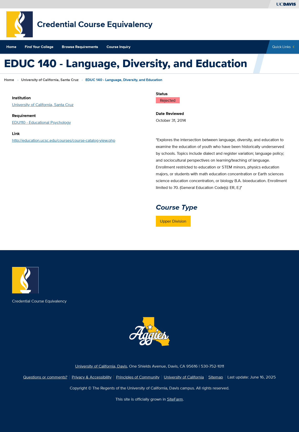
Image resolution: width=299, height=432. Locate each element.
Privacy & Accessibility (92, 377)
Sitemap (215, 377)
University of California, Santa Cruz (50, 79)
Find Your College (39, 46)
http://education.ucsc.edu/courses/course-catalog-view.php (63, 140)
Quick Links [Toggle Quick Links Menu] (281, 46)
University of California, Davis (101, 366)
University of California (184, 377)
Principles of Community (137, 377)
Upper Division (173, 221)
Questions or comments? (45, 377)
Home (11, 46)
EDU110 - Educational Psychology (41, 122)
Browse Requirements (80, 46)
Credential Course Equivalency (94, 24)
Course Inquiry (118, 46)
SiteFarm (175, 399)
